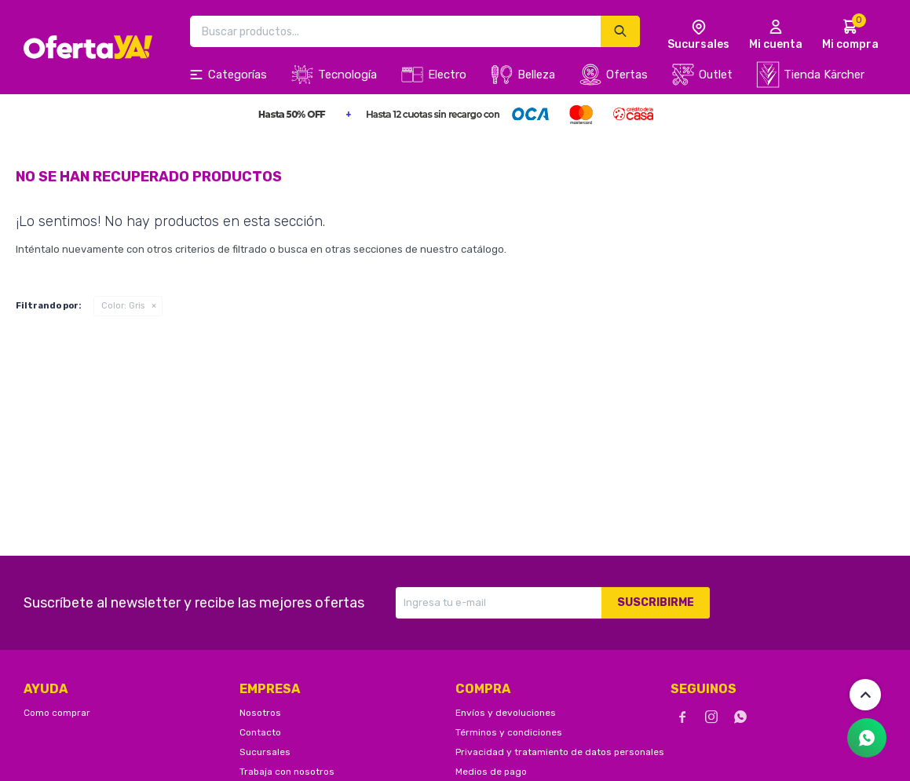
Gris (122, 306)
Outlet (716, 75)
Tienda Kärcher (824, 75)
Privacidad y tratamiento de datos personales (559, 751)
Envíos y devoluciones (505, 712)
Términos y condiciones (508, 732)
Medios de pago (491, 771)
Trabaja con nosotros (286, 771)
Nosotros (260, 712)
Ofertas (627, 75)
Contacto (260, 732)
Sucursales (265, 751)
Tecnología (347, 75)
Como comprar (57, 712)
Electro (447, 75)
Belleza (536, 75)
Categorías (237, 75)
